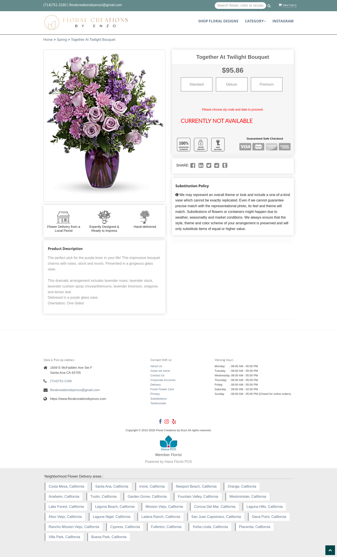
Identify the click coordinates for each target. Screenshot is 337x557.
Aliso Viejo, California (65, 517)
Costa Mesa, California (66, 486)
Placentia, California (254, 527)
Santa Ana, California (111, 486)
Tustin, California (103, 496)
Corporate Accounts (162, 380)
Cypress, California (125, 527)
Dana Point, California (269, 517)
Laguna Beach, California (115, 506)
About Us (156, 366)
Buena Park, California (108, 537)
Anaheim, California (64, 496)
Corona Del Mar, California (215, 506)
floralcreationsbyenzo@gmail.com (95, 5)
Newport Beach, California (196, 486)
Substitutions (158, 398)
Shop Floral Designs (218, 21)
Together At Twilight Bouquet (93, 39)
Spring (62, 39)
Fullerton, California (166, 527)
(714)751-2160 (55, 5)
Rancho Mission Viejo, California (74, 527)
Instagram (283, 21)
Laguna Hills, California (265, 506)
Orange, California (242, 486)
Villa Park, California (64, 537)
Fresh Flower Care (162, 389)
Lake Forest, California (66, 506)
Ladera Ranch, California (160, 517)
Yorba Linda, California (210, 527)
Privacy (155, 393)
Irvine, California (152, 486)
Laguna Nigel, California (111, 517)
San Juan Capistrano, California (216, 517)
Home (48, 39)
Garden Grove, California (147, 496)
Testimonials (158, 403)
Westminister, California (247, 496)
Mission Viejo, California (164, 506)
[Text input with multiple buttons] (240, 5)
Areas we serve (160, 370)
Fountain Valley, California (198, 496)
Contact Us (157, 375)
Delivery (155, 384)
